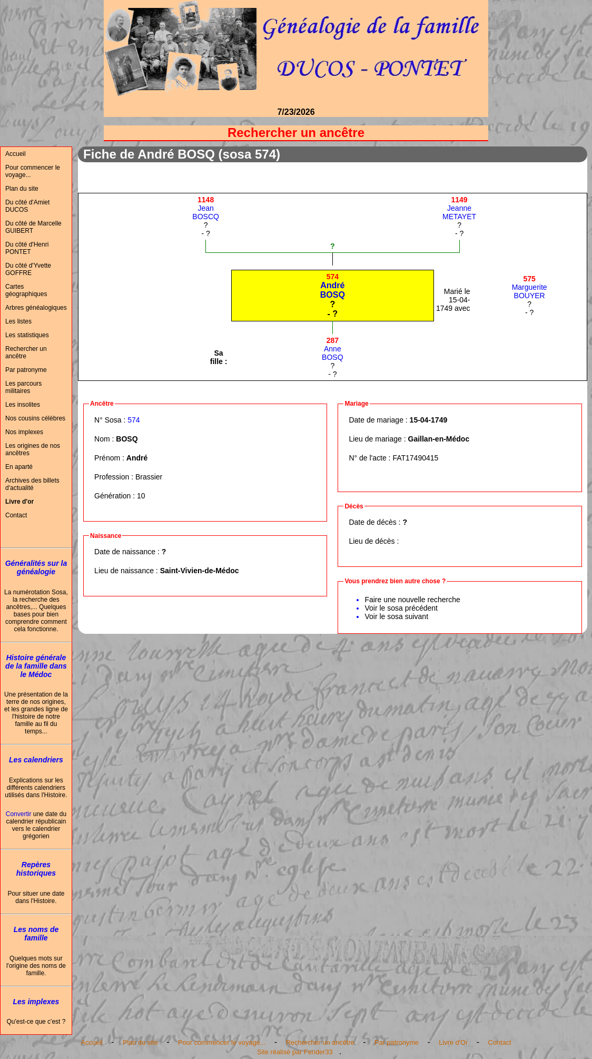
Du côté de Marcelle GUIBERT (33, 227)
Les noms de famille (36, 933)
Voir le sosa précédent (401, 608)
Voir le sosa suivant (396, 616)
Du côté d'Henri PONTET (26, 248)
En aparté (19, 466)
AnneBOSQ (332, 348)
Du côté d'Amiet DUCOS (27, 206)
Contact (16, 515)
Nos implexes (24, 432)
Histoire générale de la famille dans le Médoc (36, 666)
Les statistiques (27, 335)
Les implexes (36, 1001)
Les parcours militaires (23, 387)
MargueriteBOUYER (529, 287)
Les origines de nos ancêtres (32, 449)
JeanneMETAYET (459, 208)
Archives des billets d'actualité (32, 484)
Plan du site (21, 188)
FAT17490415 (415, 458)
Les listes (18, 321)
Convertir (19, 814)
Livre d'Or (453, 1042)
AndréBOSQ (332, 285)
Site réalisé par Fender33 (295, 1052)
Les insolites (22, 404)
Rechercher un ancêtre (26, 352)
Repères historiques (36, 868)
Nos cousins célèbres (35, 418)
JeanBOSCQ (205, 208)
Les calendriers (36, 760)
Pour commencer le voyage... (32, 171)
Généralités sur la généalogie (36, 567)
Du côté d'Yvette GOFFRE (28, 269)
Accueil (15, 154)
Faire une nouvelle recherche (412, 599)
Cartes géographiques (26, 290)
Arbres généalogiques (36, 307)
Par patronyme (26, 370)
